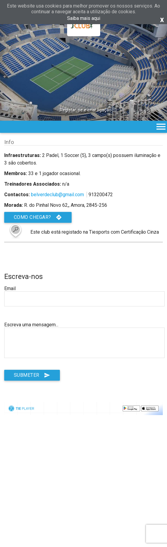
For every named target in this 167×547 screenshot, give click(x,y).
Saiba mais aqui (83, 18)
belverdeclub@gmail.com (57, 194)
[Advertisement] (83, 498)
